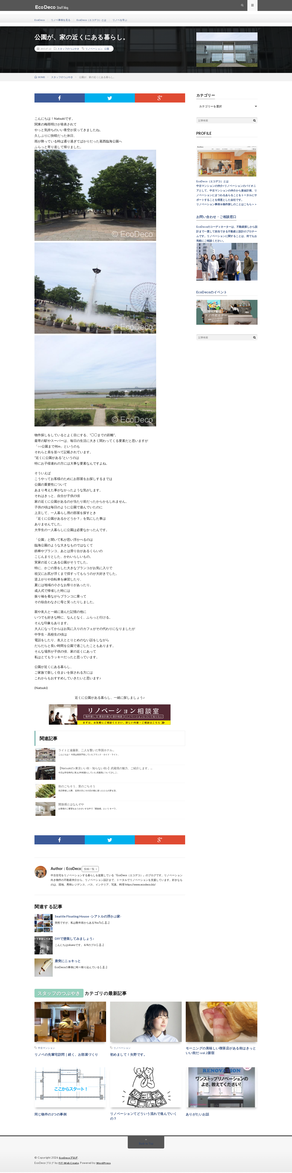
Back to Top (146, 1144)
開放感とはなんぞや (71, 804)
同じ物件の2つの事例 (52, 1114)
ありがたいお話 (199, 1114)
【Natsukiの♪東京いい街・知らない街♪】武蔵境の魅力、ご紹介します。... (105, 768)
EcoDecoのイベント (213, 292)
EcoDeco (40, 20)
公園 (106, 48)
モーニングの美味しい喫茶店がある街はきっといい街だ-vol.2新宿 (221, 1051)
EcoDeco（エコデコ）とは (98, 20)
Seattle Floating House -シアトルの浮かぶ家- (88, 916)
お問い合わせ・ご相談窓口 (218, 216)
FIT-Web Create (70, 1164)
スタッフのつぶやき (68, 48)
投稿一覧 (89, 869)
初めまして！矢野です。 (130, 1054)
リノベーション (93, 48)
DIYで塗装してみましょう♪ (74, 938)
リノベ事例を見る (63, 20)
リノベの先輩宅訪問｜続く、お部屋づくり (70, 1054)
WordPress (106, 1164)
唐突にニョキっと (68, 961)
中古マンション (46, 1048)
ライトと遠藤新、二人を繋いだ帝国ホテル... (86, 750)
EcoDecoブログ (69, 1158)
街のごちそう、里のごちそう (76, 786)
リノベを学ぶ (129, 20)
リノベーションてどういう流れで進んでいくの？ (145, 1117)
